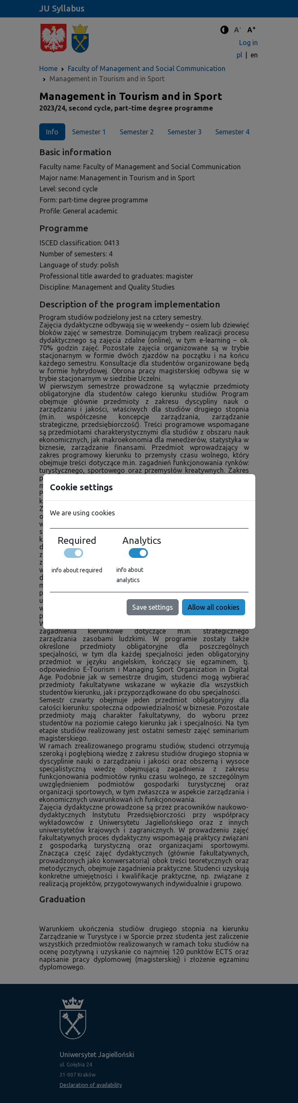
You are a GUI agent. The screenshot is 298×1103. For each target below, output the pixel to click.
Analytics (141, 540)
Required (77, 540)
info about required (77, 570)
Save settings (152, 607)
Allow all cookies (214, 607)
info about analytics (129, 574)
